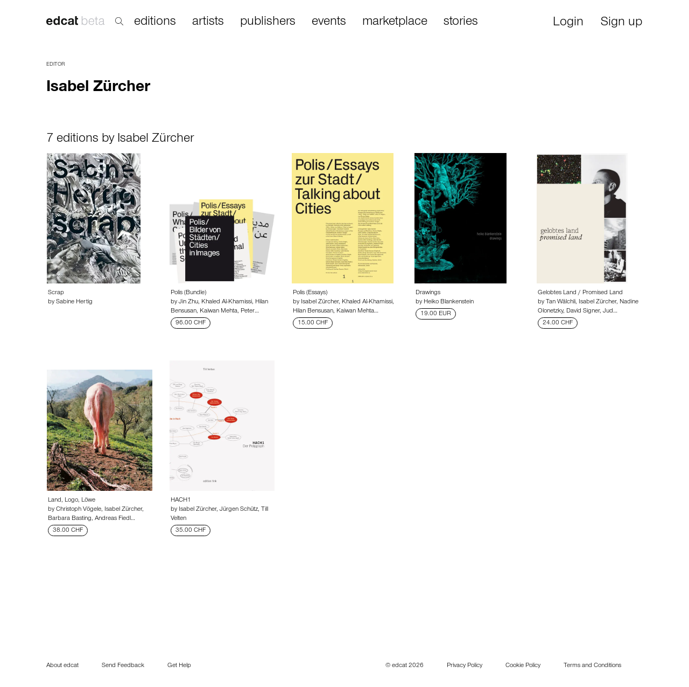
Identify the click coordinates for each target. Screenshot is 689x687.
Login (568, 23)
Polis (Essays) (310, 293)
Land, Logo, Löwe (71, 500)
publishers (268, 22)
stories (461, 22)
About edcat (62, 666)
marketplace (394, 22)
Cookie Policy (522, 666)
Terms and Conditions (592, 666)
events (329, 22)
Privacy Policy (464, 666)
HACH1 (181, 500)
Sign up (621, 23)
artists (208, 22)
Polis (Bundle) (188, 293)
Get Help (179, 666)
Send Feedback (123, 666)
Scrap (56, 293)
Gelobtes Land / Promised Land (580, 293)
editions (155, 22)
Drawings (428, 293)
